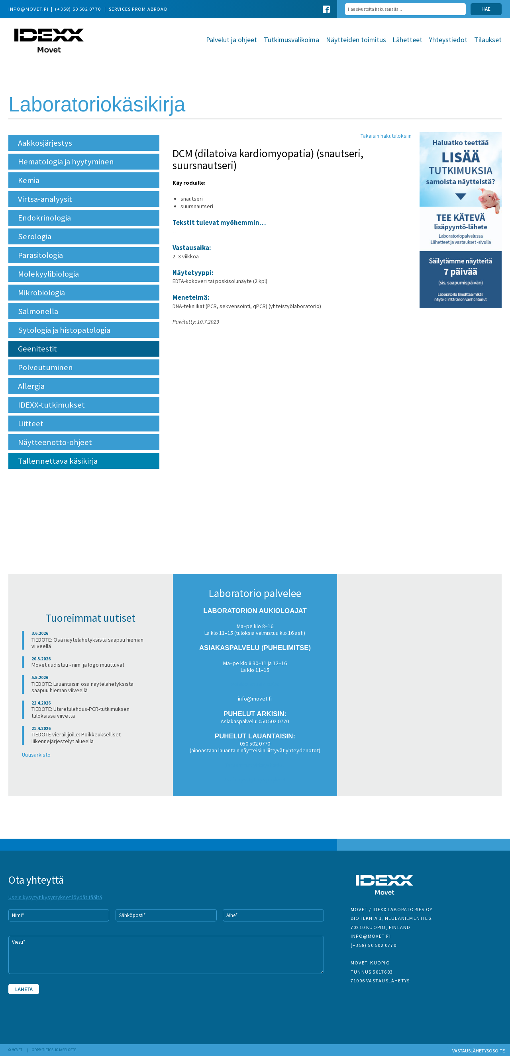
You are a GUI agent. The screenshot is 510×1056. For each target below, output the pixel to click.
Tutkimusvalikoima (291, 39)
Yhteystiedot (448, 39)
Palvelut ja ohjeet (231, 39)
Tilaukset (488, 39)
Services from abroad (138, 9)
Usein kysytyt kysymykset (255, 779)
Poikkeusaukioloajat (255, 684)
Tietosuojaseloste (59, 1050)
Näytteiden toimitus (356, 39)
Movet (49, 41)
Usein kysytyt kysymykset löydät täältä (55, 897)
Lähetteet (407, 39)
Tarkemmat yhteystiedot (255, 765)
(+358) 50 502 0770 (78, 9)
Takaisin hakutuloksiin (386, 135)
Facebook (326, 9)
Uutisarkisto (36, 754)
